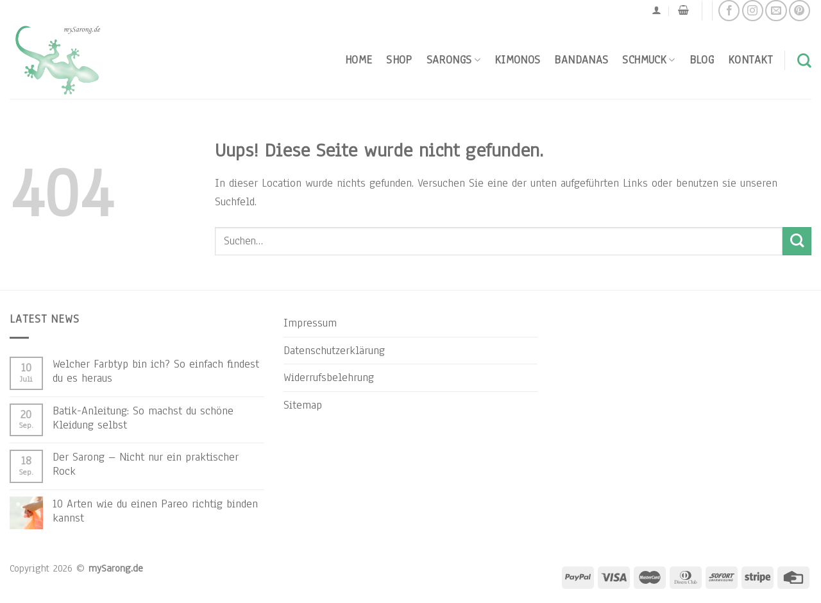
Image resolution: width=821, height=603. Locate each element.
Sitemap (303, 404)
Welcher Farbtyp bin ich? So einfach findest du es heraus (156, 371)
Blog (702, 59)
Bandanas (581, 59)
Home (358, 59)
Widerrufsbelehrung (329, 377)
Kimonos (518, 59)
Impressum (310, 322)
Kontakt (750, 59)
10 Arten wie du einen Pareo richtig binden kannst (155, 511)
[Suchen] (804, 60)
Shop (399, 59)
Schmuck (648, 59)
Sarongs (453, 59)
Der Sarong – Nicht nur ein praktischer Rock (146, 464)
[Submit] (797, 241)
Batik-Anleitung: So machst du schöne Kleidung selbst (143, 417)
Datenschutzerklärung (334, 350)
